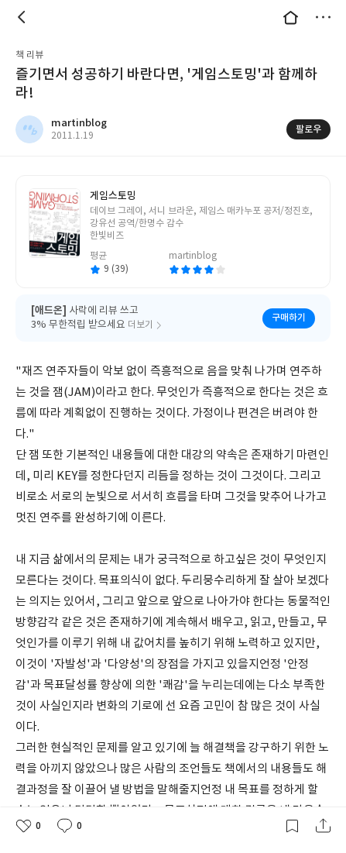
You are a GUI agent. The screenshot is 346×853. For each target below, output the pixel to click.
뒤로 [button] (23, 17)
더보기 (323, 17)
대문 (290, 17)
